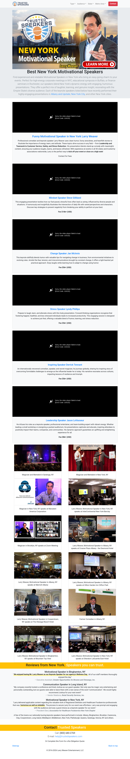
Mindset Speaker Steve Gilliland (65, 197)
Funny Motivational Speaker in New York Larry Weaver (65, 136)
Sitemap (15, 746)
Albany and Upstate (60, 94)
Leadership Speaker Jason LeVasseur (65, 420)
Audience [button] (81, 4)
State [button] (90, 4)
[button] (113, 4)
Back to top (113, 746)
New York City (78, 94)
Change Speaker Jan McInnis (65, 253)
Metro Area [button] (99, 4)
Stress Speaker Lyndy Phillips (65, 309)
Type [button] (72, 4)
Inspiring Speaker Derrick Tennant (65, 364)
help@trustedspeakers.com (68, 736)
